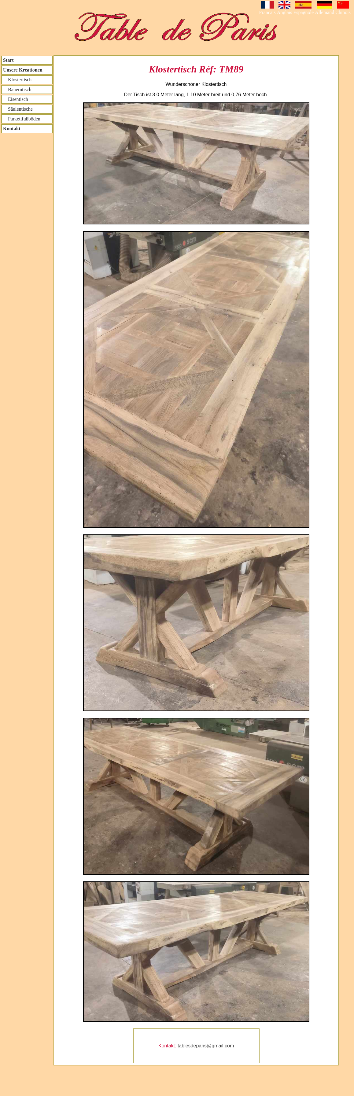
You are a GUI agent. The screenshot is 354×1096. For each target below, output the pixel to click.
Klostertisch (17, 79)
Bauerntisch (17, 89)
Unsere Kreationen (22, 69)
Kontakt (11, 128)
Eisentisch (15, 99)
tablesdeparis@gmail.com (206, 1045)
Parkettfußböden (21, 118)
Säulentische (18, 109)
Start (8, 60)
